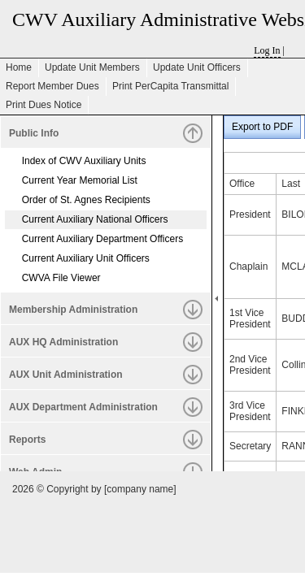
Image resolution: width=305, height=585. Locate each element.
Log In (267, 50)
